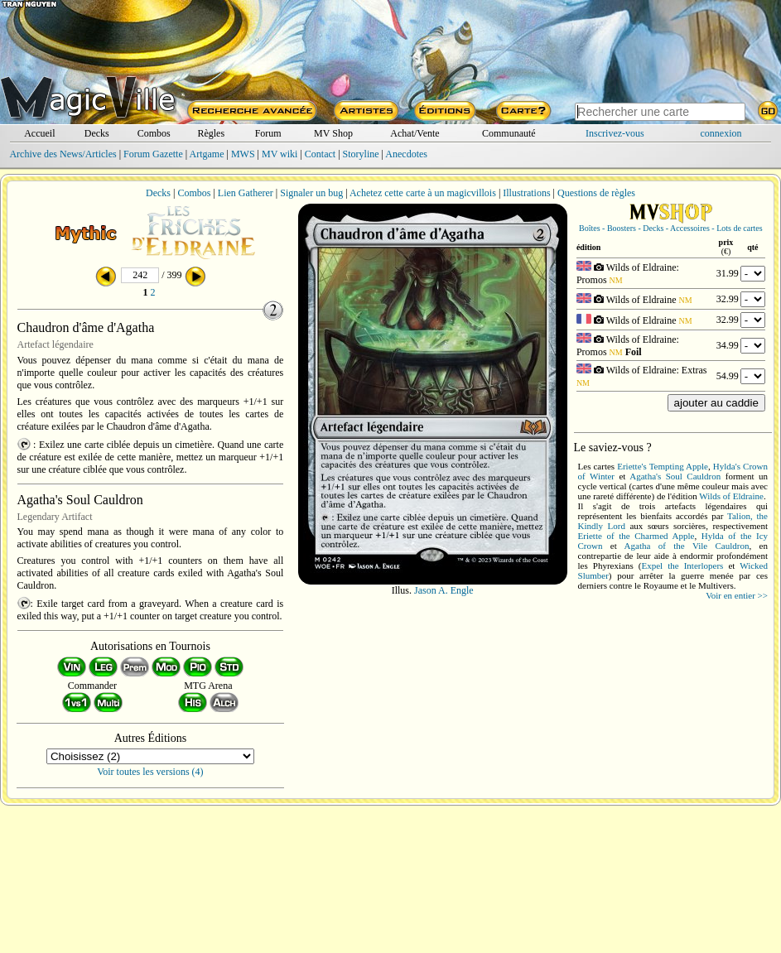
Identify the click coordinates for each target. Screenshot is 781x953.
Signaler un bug (311, 193)
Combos (154, 133)
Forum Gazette (153, 154)
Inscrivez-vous (615, 133)
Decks (96, 133)
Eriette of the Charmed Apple (636, 536)
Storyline (361, 154)
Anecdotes (406, 154)
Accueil (39, 133)
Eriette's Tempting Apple (662, 466)
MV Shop (333, 133)
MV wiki (279, 154)
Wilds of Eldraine (731, 496)
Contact (320, 154)
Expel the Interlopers (682, 565)
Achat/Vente (414, 133)
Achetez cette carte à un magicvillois (423, 193)
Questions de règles (596, 193)
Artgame (207, 154)
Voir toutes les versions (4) (150, 771)
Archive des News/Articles (62, 154)
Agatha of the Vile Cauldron (687, 546)
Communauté (509, 133)
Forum (268, 133)
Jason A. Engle (444, 590)
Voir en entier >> (737, 595)
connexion (721, 133)
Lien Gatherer (245, 193)
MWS (243, 154)
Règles (210, 133)
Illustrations (526, 193)
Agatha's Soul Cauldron (675, 476)
